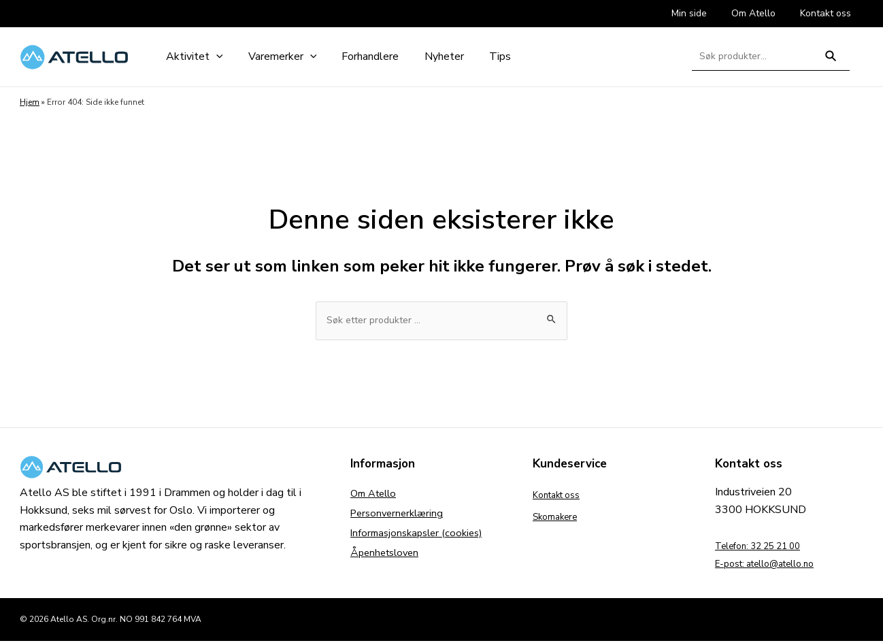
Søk (831, 61)
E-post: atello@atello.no (775, 565)
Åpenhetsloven (387, 562)
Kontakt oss (562, 496)
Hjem (29, 102)
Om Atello (376, 496)
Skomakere (559, 518)
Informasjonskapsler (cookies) (420, 540)
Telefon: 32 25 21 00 (767, 547)
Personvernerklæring (400, 518)
